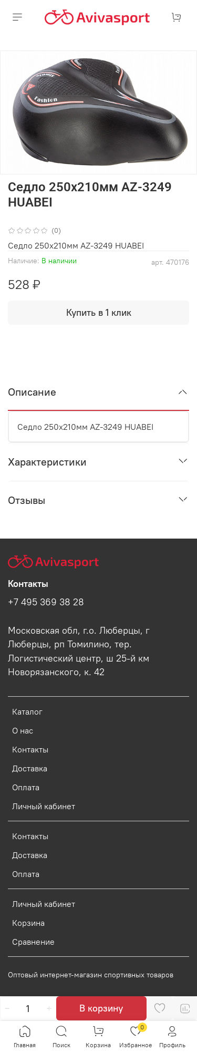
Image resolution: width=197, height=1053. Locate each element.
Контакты (30, 749)
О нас (22, 730)
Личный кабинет (43, 806)
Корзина (28, 922)
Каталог (27, 711)
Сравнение (33, 941)
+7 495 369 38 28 (46, 602)
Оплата (25, 787)
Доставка (29, 768)
